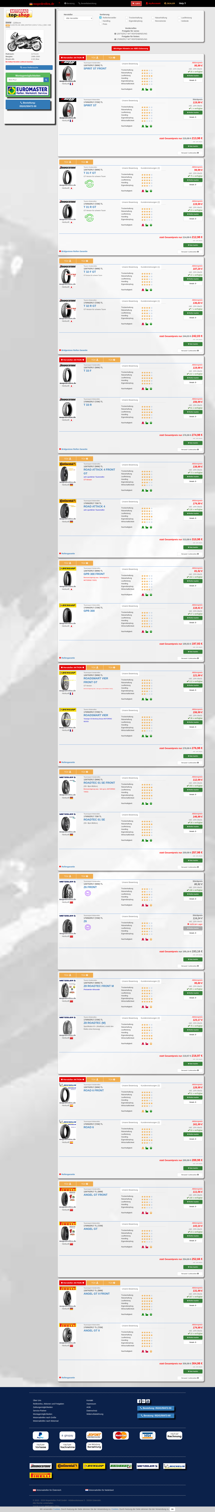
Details (192, 80)
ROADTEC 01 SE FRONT (99, 782)
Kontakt (90, 1400)
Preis (105, 24)
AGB (89, 1407)
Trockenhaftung (135, 18)
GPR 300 (89, 610)
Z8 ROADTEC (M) (95, 1022)
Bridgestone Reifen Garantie (73, 251)
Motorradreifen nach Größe (44, 1417)
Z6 (85, 921)
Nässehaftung (161, 18)
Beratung (69, 3)
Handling (106, 21)
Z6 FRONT (90, 887)
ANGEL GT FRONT (96, 1194)
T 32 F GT (90, 271)
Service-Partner (39, 1411)
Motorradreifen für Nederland (99, 1490)
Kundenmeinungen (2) (150, 168)
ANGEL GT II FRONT (97, 1293)
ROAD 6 (89, 1127)
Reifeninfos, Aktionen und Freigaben (48, 1404)
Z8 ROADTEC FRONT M (99, 985)
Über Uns (37, 1400)
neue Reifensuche (29, 67)
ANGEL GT (90, 1228)
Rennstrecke (160, 21)
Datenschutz (92, 1411)
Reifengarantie (67, 553)
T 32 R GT (90, 305)
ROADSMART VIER (96, 715)
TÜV (94, 57)
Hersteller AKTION (72, 57)
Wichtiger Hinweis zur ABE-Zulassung (130, 48)
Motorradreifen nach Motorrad (45, 1421)
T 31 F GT (90, 172)
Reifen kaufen (193, 75)
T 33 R (88, 404)
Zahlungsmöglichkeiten (43, 1407)
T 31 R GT (90, 206)
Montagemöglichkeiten (42, 1414)
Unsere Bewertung (130, 64)
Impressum (91, 1404)
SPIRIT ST (90, 105)
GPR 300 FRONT (94, 573)
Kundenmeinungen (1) (150, 267)
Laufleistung (186, 18)
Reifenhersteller (109, 18)
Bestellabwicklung (87, 3)
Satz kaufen (193, 146)
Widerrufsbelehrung (95, 1414)
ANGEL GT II (92, 1330)
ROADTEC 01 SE (94, 819)
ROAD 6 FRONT (94, 1090)
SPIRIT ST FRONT (95, 68)
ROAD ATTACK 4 (94, 506)
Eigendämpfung (135, 21)
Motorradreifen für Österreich (47, 1490)
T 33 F (87, 370)
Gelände (185, 21)
